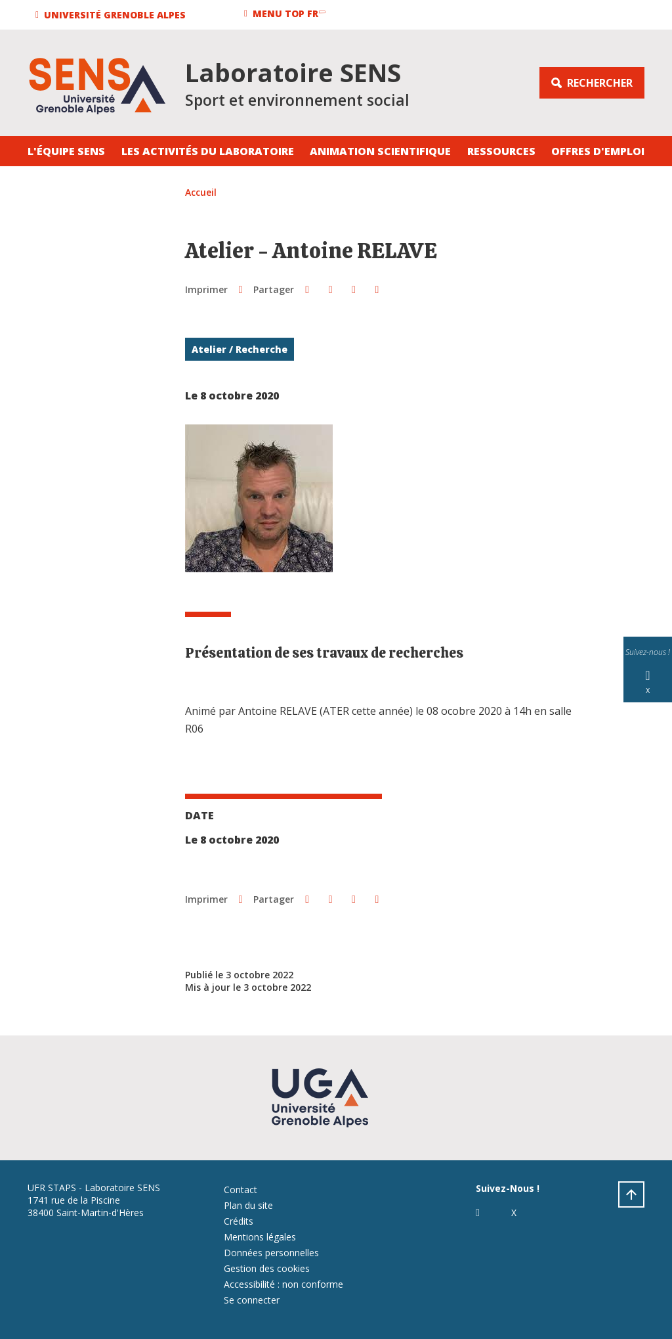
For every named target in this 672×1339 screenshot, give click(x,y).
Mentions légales (260, 1237)
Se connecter (252, 1300)
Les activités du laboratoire (207, 151)
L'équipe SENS (66, 151)
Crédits (238, 1221)
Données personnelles (271, 1252)
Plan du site (248, 1205)
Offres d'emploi (597, 151)
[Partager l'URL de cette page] (377, 289)
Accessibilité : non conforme (283, 1284)
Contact (240, 1189)
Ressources (501, 151)
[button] (113, 15)
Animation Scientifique (380, 151)
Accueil (201, 192)
